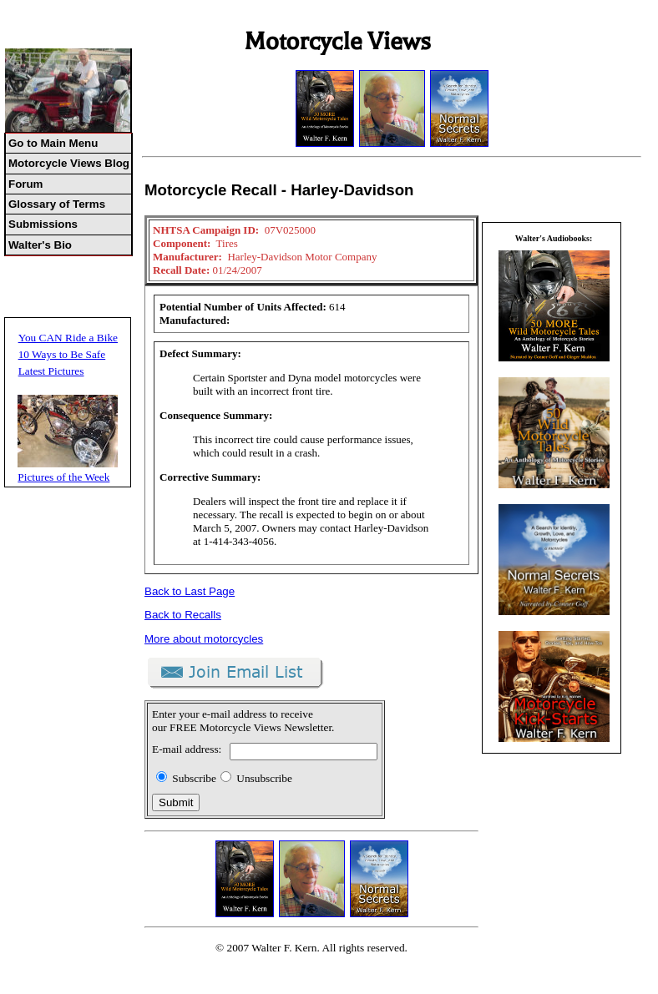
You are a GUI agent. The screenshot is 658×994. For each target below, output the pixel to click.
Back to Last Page (189, 591)
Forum (25, 184)
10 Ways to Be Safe (62, 354)
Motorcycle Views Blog (68, 163)
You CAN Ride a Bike (68, 337)
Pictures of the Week (63, 477)
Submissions (43, 224)
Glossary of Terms (56, 204)
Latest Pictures (51, 371)
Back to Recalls (182, 614)
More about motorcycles (203, 639)
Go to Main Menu (53, 143)
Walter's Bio (40, 245)
